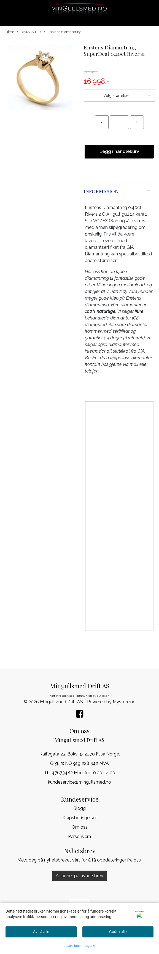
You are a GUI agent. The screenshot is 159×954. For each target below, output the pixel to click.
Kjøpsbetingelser (80, 817)
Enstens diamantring (63, 32)
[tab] (119, 191)
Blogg (79, 808)
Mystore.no (124, 701)
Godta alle (117, 931)
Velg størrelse (115, 95)
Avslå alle (41, 931)
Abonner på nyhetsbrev (79, 875)
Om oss (80, 827)
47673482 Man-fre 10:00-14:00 (83, 772)
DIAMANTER (29, 32)
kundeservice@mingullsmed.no (79, 782)
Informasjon (101, 191)
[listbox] (119, 95)
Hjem (10, 32)
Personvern (79, 836)
